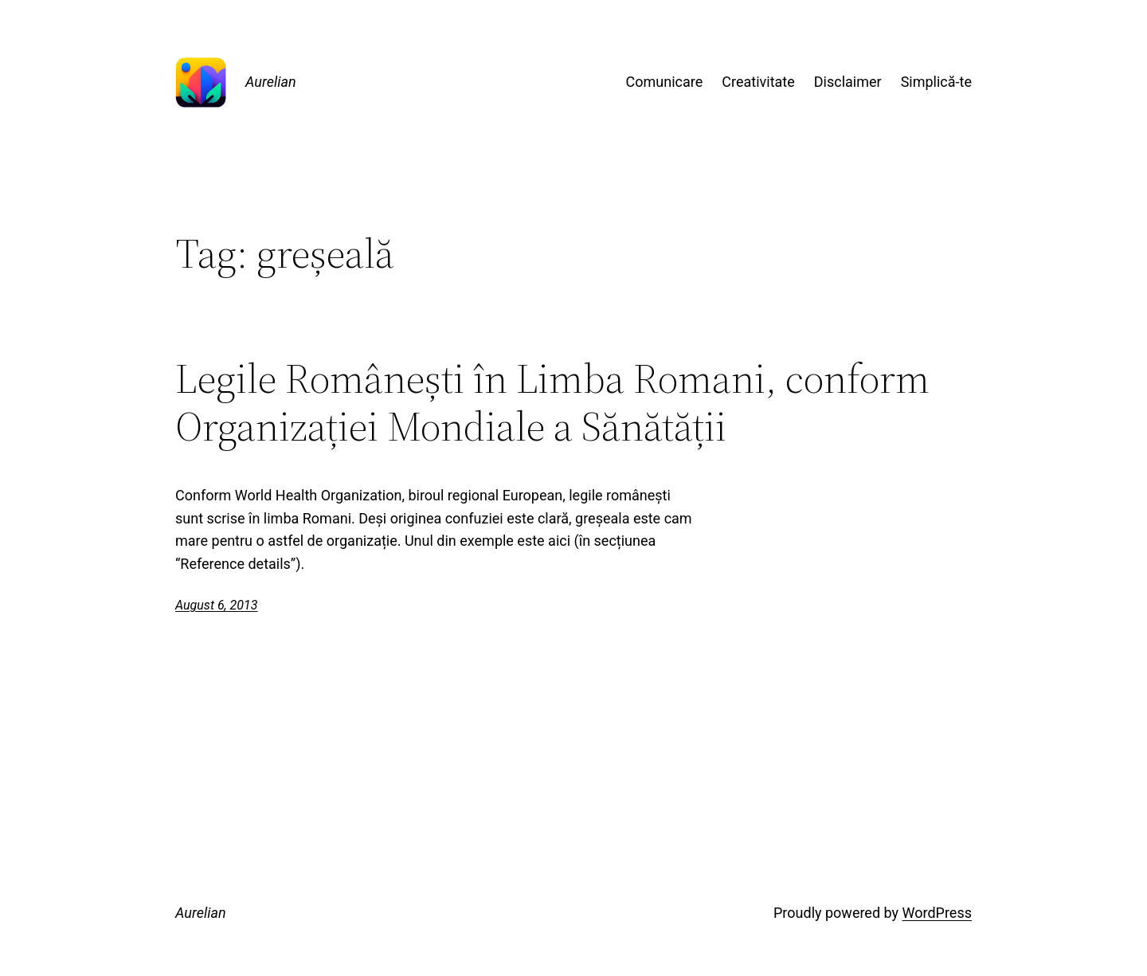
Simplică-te (936, 81)
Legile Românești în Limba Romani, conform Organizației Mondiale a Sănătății (552, 402)
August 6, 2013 (216, 605)
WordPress (937, 912)
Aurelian (270, 81)
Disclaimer (848, 81)
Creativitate (758, 81)
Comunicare (664, 81)
